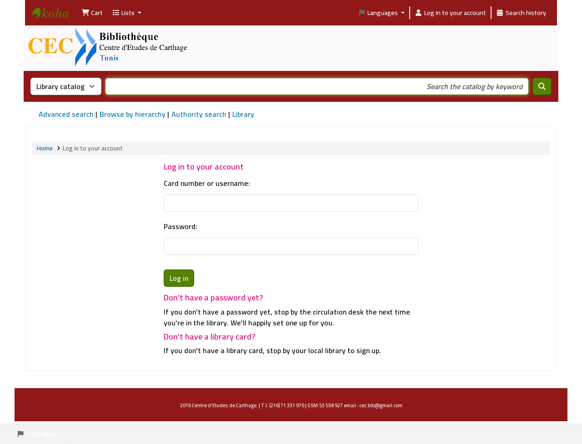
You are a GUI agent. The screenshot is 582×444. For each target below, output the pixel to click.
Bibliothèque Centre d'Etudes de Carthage (55, 21)
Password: (180, 226)
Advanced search (66, 114)
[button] (92, 12)
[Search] (542, 86)
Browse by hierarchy (133, 114)
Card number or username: (207, 183)
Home (45, 148)
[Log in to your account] (450, 12)
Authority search (198, 114)
